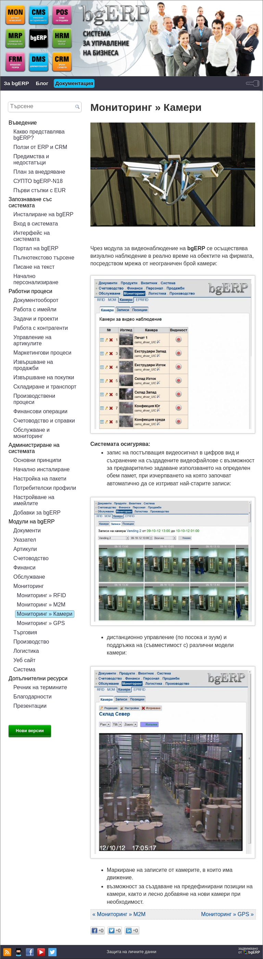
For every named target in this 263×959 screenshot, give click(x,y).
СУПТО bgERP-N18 (38, 181)
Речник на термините (40, 687)
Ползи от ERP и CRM (40, 147)
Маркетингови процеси (42, 353)
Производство (31, 642)
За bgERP (16, 83)
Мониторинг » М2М (41, 605)
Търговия (25, 632)
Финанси (24, 567)
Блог (42, 83)
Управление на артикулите (32, 340)
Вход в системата (35, 224)
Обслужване (29, 577)
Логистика (26, 651)
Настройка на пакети (39, 479)
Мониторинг (28, 586)
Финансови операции (40, 411)
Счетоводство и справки (44, 421)
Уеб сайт (24, 660)
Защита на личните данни (131, 951)
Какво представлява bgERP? (39, 135)
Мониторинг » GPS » (227, 914)
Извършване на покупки (43, 377)
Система (24, 669)
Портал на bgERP (36, 248)
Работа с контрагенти (40, 328)
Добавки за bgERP (37, 513)
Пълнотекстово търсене (43, 258)
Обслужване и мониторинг (31, 433)
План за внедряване (39, 172)
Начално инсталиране (41, 469)
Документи (27, 530)
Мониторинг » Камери (44, 614)
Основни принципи (37, 460)
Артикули (25, 549)
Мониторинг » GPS (41, 623)
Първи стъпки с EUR (39, 190)
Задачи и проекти (35, 319)
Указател (24, 540)
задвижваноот (249, 950)
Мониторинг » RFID (41, 595)
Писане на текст (33, 267)
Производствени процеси (34, 399)
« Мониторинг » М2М (119, 914)
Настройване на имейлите (33, 500)
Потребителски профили (44, 488)
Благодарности (32, 697)
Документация (74, 83)
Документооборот (35, 300)
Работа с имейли (35, 309)
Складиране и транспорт (44, 387)
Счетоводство (31, 558)
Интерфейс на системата (31, 236)
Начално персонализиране (35, 279)
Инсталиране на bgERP (43, 214)
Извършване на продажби (33, 365)
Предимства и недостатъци (31, 159)
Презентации (30, 706)
